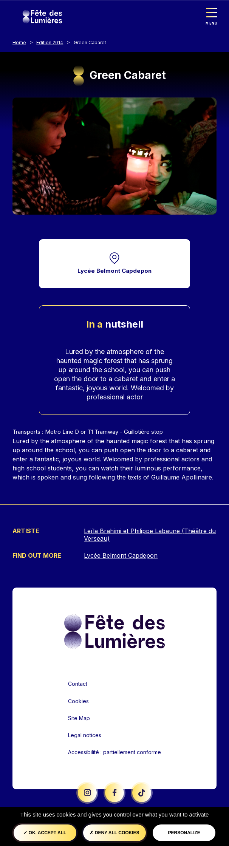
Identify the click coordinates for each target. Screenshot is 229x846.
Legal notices (84, 735)
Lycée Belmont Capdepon (114, 270)
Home (19, 42)
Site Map (79, 718)
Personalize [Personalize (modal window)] (184, 832)
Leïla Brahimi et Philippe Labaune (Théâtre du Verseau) (150, 534)
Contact (77, 684)
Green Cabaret (90, 42)
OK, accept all (44, 832)
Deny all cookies (114, 832)
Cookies (78, 701)
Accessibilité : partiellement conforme (114, 752)
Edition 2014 (49, 42)
